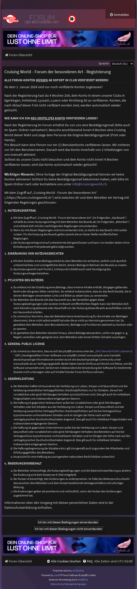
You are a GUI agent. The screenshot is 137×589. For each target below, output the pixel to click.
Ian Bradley (78, 570)
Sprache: (104, 63)
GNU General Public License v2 (113, 351)
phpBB (57, 575)
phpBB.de (83, 579)
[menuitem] (119, 15)
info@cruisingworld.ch (89, 184)
